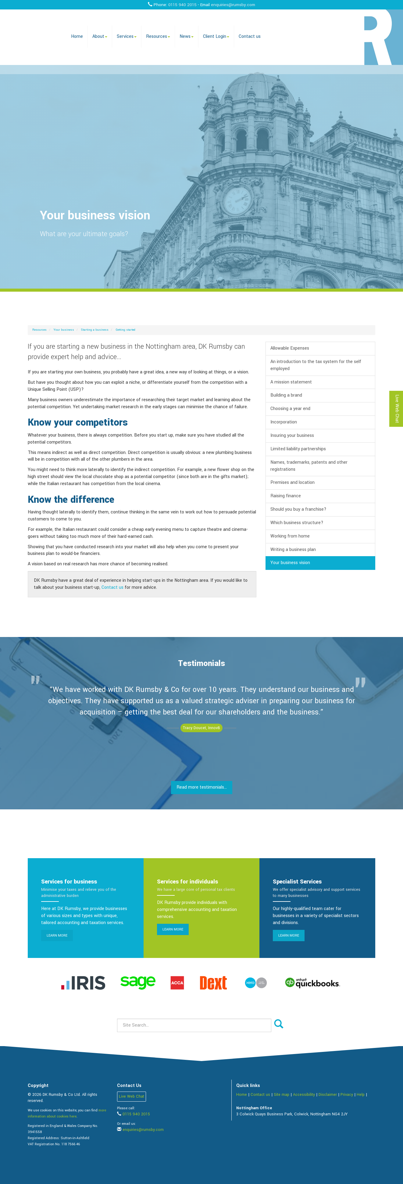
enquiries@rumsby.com (233, 5)
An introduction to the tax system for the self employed (315, 365)
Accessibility (304, 1094)
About (99, 36)
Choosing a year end (290, 408)
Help (361, 1094)
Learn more (57, 935)
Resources (158, 36)
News (187, 36)
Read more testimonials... (202, 787)
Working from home (290, 536)
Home (77, 36)
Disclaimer (328, 1094)
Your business (64, 330)
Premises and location (292, 482)
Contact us (250, 36)
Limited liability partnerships (298, 449)
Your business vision (290, 563)
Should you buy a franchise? (298, 509)
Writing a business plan (293, 549)
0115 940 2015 (182, 5)
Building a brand (286, 395)
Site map (281, 1094)
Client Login (216, 36)
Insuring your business (292, 435)
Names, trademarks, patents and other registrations (309, 466)
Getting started (125, 330)
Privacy (347, 1094)
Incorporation (283, 422)
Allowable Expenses (289, 348)
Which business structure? (296, 523)
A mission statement (291, 382)
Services (127, 36)
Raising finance (285, 496)
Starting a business (95, 330)
